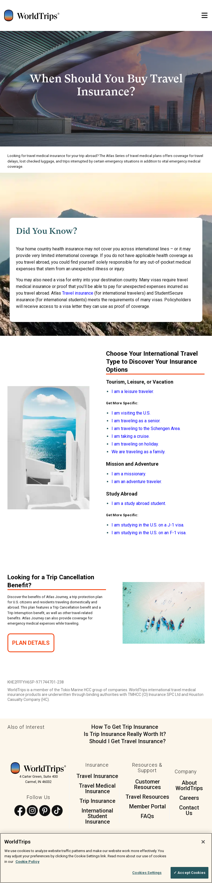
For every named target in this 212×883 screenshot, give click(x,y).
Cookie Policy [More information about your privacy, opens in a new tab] (27, 862)
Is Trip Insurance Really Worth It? (125, 734)
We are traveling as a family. (138, 451)
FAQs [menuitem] (147, 816)
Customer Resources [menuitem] (147, 784)
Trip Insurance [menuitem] (97, 801)
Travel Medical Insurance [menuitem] (97, 788)
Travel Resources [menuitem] (147, 797)
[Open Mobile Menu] (204, 15)
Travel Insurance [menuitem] (97, 776)
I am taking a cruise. (131, 436)
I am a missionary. (129, 473)
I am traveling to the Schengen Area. (146, 428)
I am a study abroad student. (139, 503)
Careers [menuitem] (189, 798)
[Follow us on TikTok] (57, 811)
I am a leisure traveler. (133, 391)
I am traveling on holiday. (135, 444)
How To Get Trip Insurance (124, 727)
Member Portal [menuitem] (147, 806)
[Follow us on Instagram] (32, 811)
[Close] (203, 842)
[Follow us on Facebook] (20, 811)
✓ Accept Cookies (189, 873)
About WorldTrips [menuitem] (189, 785)
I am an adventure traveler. (137, 481)
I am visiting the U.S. (131, 413)
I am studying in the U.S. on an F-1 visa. (149, 532)
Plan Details (31, 643)
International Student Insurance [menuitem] (97, 816)
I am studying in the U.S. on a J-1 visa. (148, 525)
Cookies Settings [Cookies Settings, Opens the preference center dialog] (146, 873)
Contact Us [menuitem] (189, 810)
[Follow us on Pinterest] (45, 811)
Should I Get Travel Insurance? (127, 741)
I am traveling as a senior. (136, 420)
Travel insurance (77, 293)
